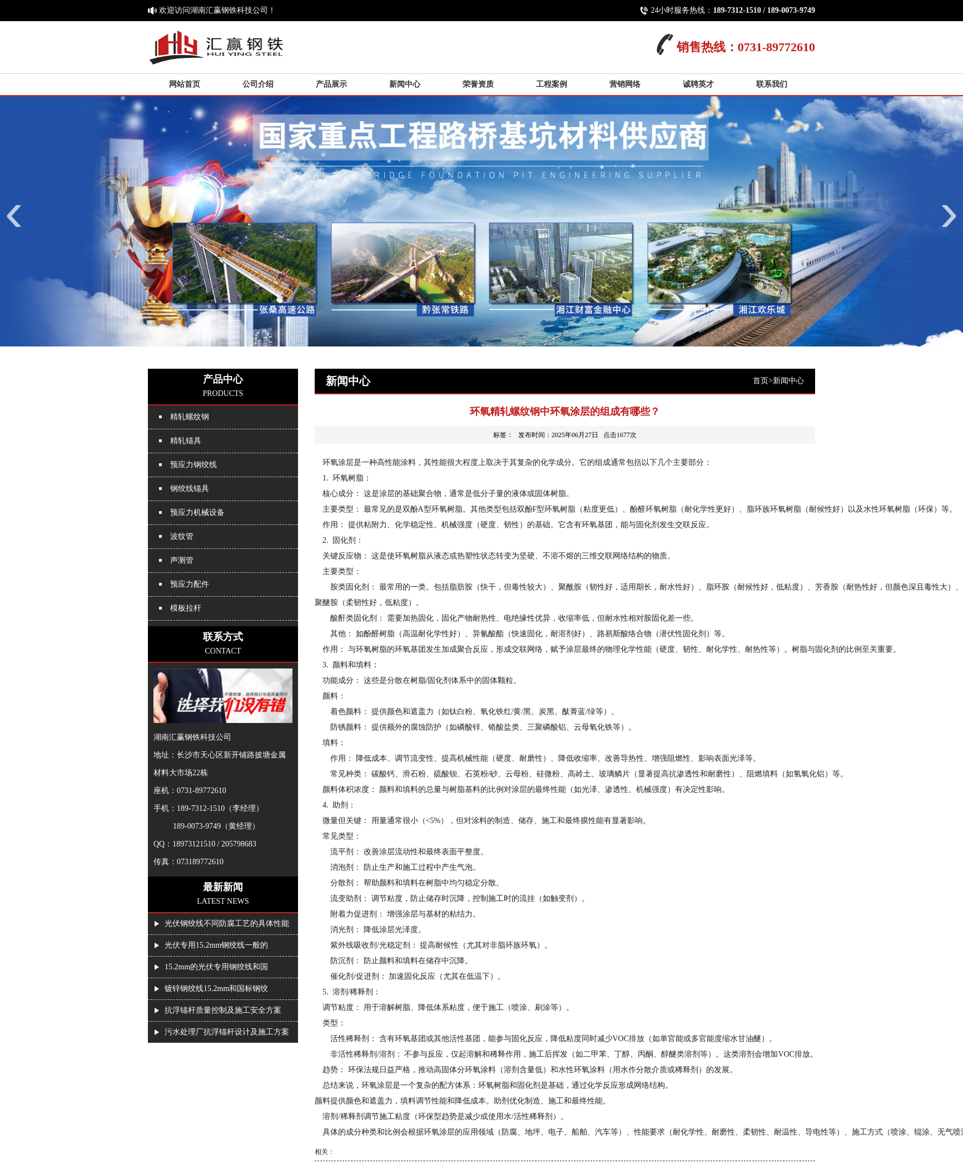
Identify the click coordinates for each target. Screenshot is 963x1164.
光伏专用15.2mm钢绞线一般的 (216, 945)
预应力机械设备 (197, 512)
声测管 (181, 560)
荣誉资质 (478, 84)
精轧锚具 (185, 441)
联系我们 (771, 84)
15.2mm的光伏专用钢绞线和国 (216, 967)
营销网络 (625, 84)
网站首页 (184, 84)
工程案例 (551, 84)
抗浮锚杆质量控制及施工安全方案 (223, 1010)
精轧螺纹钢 (189, 417)
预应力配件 (189, 584)
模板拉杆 (185, 608)
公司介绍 (258, 84)
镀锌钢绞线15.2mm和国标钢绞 (216, 988)
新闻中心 (404, 84)
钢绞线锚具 (189, 488)
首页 (760, 381)
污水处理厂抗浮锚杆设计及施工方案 (227, 1032)
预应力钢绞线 (193, 464)
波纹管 (181, 536)
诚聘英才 (698, 84)
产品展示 (331, 84)
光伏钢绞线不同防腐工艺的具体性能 (227, 923)
